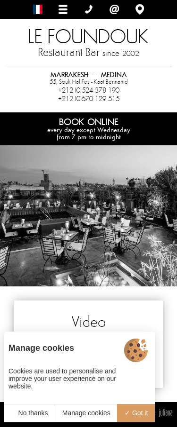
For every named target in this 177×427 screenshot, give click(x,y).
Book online (88, 128)
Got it (136, 413)
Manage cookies (86, 413)
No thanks (29, 413)
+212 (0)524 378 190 (88, 90)
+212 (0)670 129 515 (88, 99)
